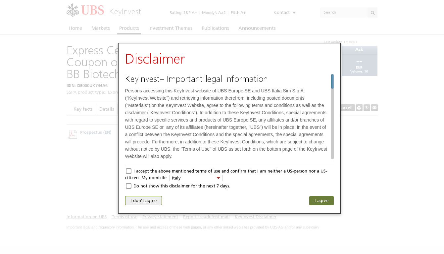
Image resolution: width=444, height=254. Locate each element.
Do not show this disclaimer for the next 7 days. (181, 185)
